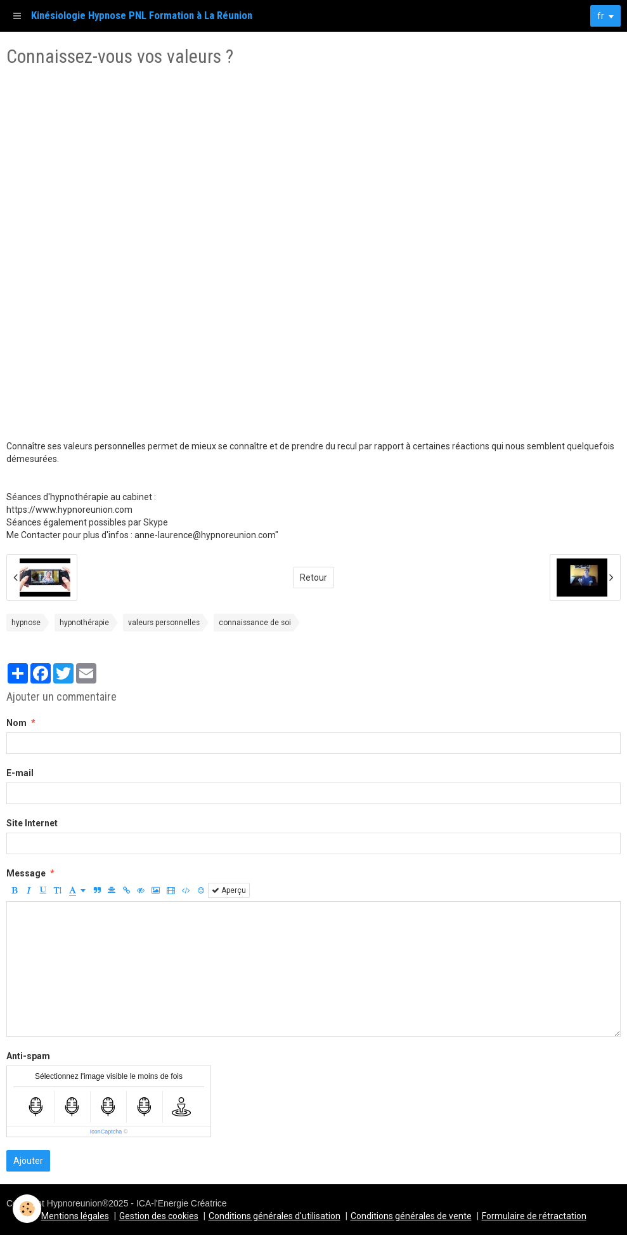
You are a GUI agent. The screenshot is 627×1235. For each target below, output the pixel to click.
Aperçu (229, 890)
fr (600, 16)
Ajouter (28, 1161)
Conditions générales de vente (411, 1216)
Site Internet (32, 823)
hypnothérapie (84, 622)
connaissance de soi (255, 622)
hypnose (26, 622)
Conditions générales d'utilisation (274, 1216)
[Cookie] (27, 1208)
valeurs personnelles (164, 622)
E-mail (20, 773)
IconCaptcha (106, 1131)
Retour (313, 577)
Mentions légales (75, 1216)
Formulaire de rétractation (534, 1216)
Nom (16, 723)
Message (26, 873)
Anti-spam (28, 1056)
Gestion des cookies (158, 1216)
